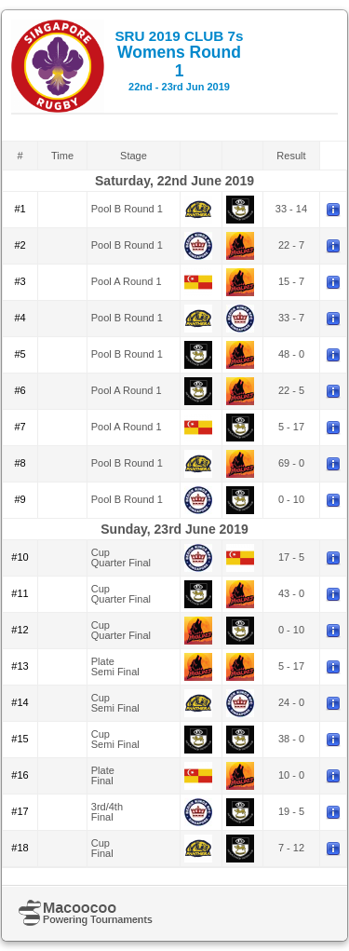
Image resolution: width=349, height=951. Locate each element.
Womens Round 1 (178, 60)
